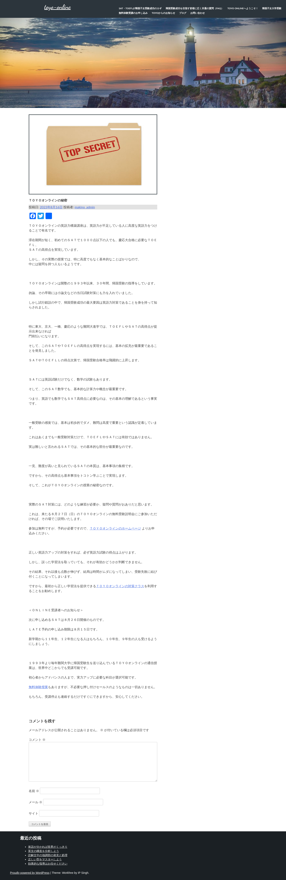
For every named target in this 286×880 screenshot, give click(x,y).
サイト (33, 813)
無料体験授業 (38, 687)
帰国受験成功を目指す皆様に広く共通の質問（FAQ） (194, 8)
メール (35, 802)
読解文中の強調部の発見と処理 (47, 855)
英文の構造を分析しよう (43, 851)
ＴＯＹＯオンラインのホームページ (115, 528)
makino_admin (85, 207)
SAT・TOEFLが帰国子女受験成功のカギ (140, 8)
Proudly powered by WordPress (30, 872)
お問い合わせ (197, 12)
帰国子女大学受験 (271, 8)
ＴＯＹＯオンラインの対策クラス (120, 586)
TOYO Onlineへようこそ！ (242, 8)
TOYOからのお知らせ (163, 12)
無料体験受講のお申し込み (133, 12)
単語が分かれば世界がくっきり (47, 846)
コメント (37, 739)
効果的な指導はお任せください (47, 863)
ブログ (182, 12)
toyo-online (57, 7)
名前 (34, 791)
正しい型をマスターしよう (45, 859)
